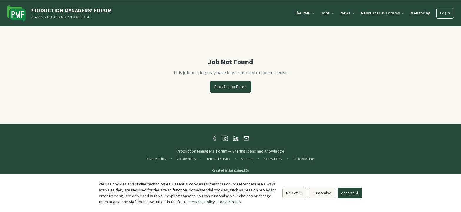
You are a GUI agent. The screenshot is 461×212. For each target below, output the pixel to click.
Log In (445, 13)
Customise (322, 193)
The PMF (304, 13)
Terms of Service (218, 159)
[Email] (246, 138)
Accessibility (273, 159)
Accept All (350, 193)
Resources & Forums (383, 13)
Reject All (294, 193)
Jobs (327, 13)
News (347, 13)
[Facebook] (215, 138)
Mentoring (420, 13)
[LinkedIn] (236, 138)
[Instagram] (225, 138)
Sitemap (247, 159)
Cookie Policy (186, 159)
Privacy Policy (156, 159)
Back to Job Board (230, 87)
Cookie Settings (304, 159)
